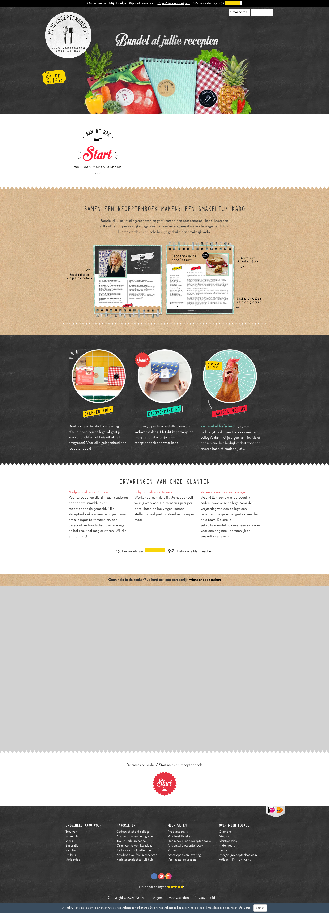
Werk (69, 841)
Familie (70, 850)
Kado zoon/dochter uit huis (134, 859)
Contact (224, 850)
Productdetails (178, 831)
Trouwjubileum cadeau (131, 841)
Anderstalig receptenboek (185, 845)
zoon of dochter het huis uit (89, 437)
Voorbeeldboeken (180, 836)
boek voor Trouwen (159, 492)
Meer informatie (240, 907)
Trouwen (71, 831)
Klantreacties (228, 841)
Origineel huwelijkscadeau (134, 845)
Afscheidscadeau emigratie (134, 836)
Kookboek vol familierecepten (136, 855)
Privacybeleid (205, 898)
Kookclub (71, 836)
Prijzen (172, 850)
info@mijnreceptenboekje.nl (238, 855)
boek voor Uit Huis (94, 492)
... (244, 449)
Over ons (225, 831)
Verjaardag (72, 859)
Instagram (168, 876)
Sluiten (260, 907)
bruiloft (95, 426)
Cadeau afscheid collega (132, 831)
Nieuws (224, 836)
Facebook (154, 876)
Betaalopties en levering (184, 855)
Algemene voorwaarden (171, 898)
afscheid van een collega (87, 432)
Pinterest (161, 876)
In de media (227, 845)
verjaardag (111, 426)
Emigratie (71, 845)
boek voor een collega (229, 492)
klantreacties (203, 551)
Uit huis (70, 855)
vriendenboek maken (205, 580)
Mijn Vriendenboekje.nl (174, 3)
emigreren (76, 443)
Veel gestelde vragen (182, 859)
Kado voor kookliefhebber (134, 850)
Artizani (141, 898)
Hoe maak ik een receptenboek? (189, 841)
